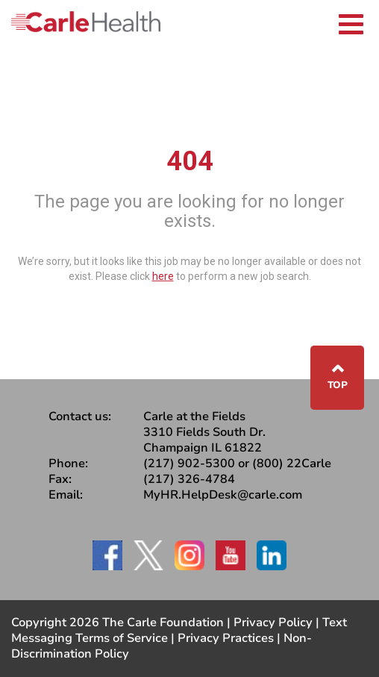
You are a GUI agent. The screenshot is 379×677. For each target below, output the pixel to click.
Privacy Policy (273, 622)
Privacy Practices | (231, 638)
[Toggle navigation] (351, 22)
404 (189, 161)
